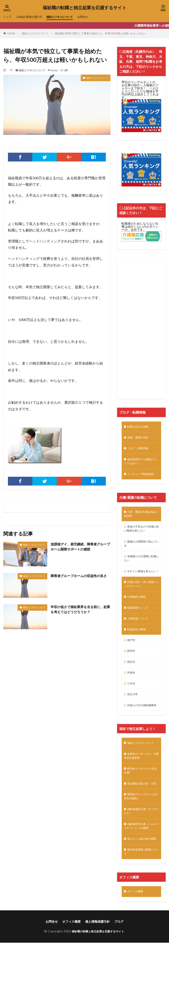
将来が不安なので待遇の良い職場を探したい (141, 534)
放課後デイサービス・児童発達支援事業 (141, 783)
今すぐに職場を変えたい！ (141, 582)
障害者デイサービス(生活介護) (141, 799)
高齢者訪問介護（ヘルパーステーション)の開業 (141, 864)
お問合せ (93, 17)
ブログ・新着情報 (139, 450)
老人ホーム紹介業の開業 (141, 880)
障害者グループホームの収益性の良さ (79, 578)
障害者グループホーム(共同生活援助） (141, 831)
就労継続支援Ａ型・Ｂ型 (141, 815)
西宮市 (131, 669)
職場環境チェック (139, 623)
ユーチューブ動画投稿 (142, 477)
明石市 (131, 681)
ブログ (118, 966)
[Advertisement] (141, 328)
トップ (8, 17)
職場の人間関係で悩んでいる (141, 550)
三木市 (131, 704)
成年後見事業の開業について (141, 896)
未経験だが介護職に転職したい (141, 566)
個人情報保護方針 (97, 966)
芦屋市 (131, 692)
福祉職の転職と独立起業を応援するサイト (84, 7)
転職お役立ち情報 (139, 427)
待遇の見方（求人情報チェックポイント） (141, 598)
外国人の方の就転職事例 (141, 729)
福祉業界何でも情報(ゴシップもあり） (141, 464)
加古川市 (133, 715)
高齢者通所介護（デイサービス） (141, 847)
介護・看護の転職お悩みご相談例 (141, 518)
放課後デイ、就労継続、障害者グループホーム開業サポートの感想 (79, 547)
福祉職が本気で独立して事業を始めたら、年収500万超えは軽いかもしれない (101, 33)
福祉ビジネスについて (67, 17)
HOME (11, 33)
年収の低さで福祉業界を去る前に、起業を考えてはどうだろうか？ (79, 609)
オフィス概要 (136, 936)
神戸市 (131, 658)
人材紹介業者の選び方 (32, 17)
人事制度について (139, 635)
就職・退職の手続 (139, 438)
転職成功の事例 (138, 646)
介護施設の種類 (138, 612)
